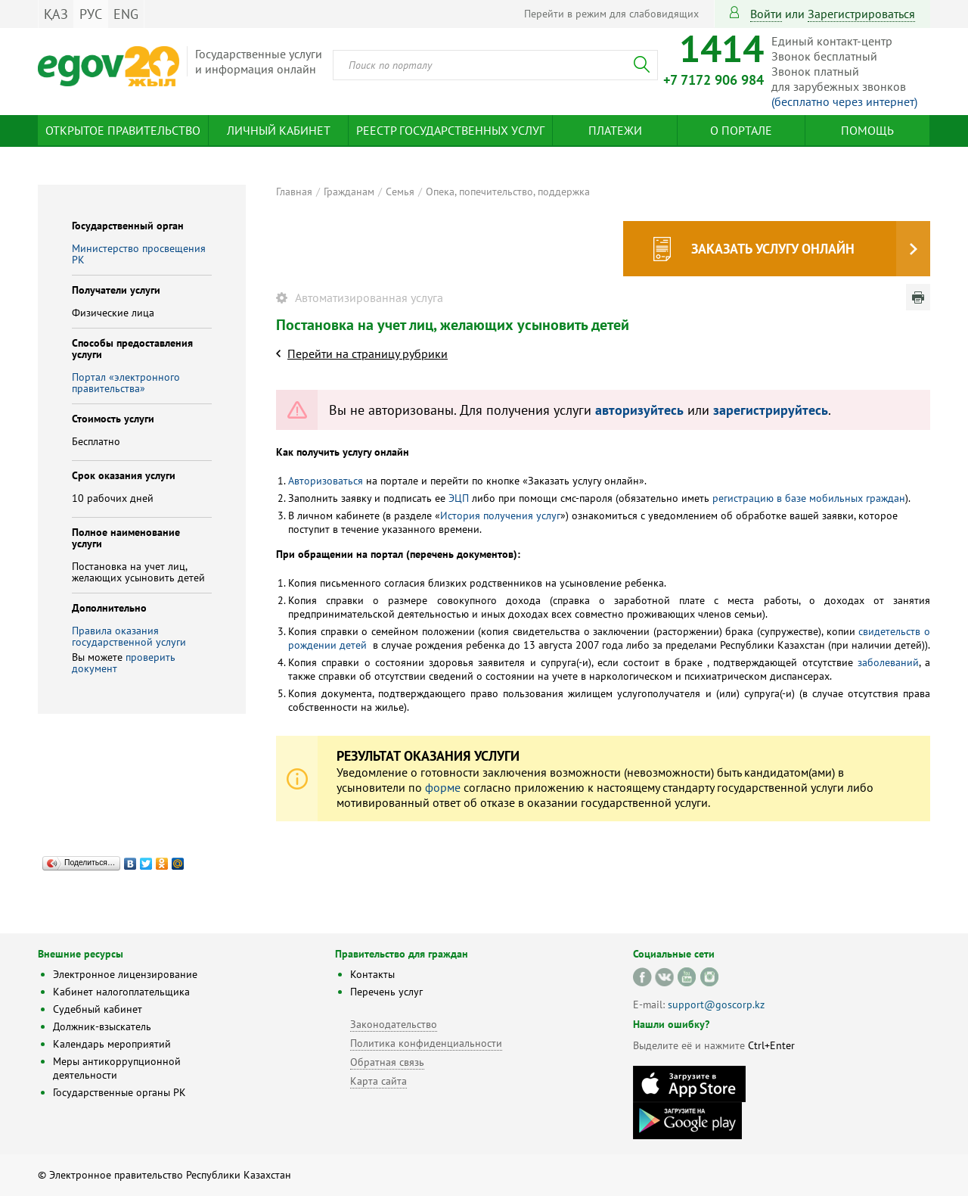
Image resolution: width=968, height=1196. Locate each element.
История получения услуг (500, 515)
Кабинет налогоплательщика (121, 991)
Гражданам (349, 191)
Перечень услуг (386, 991)
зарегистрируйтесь (770, 410)
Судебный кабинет (97, 1009)
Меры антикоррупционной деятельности (117, 1068)
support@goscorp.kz (716, 1004)
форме (443, 787)
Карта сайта (378, 1081)
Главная (294, 191)
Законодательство (393, 1024)
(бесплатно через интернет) (844, 101)
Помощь (867, 130)
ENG (125, 14)
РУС (90, 14)
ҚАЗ (56, 14)
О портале (741, 130)
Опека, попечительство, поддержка (508, 191)
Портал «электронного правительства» (126, 382)
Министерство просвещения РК (139, 253)
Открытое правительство (122, 130)
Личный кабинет (278, 130)
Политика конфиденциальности (426, 1043)
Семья (400, 191)
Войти (766, 13)
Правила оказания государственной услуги (129, 636)
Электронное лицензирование (125, 974)
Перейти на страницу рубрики (367, 353)
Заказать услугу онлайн (773, 248)
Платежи (615, 130)
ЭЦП (458, 498)
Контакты (372, 974)
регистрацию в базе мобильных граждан (808, 498)
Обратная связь (387, 1062)
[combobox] (495, 65)
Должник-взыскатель (102, 1026)
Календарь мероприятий (112, 1044)
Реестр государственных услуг (450, 130)
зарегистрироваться (861, 13)
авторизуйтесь (639, 410)
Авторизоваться (325, 480)
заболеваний (888, 662)
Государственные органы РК (119, 1092)
